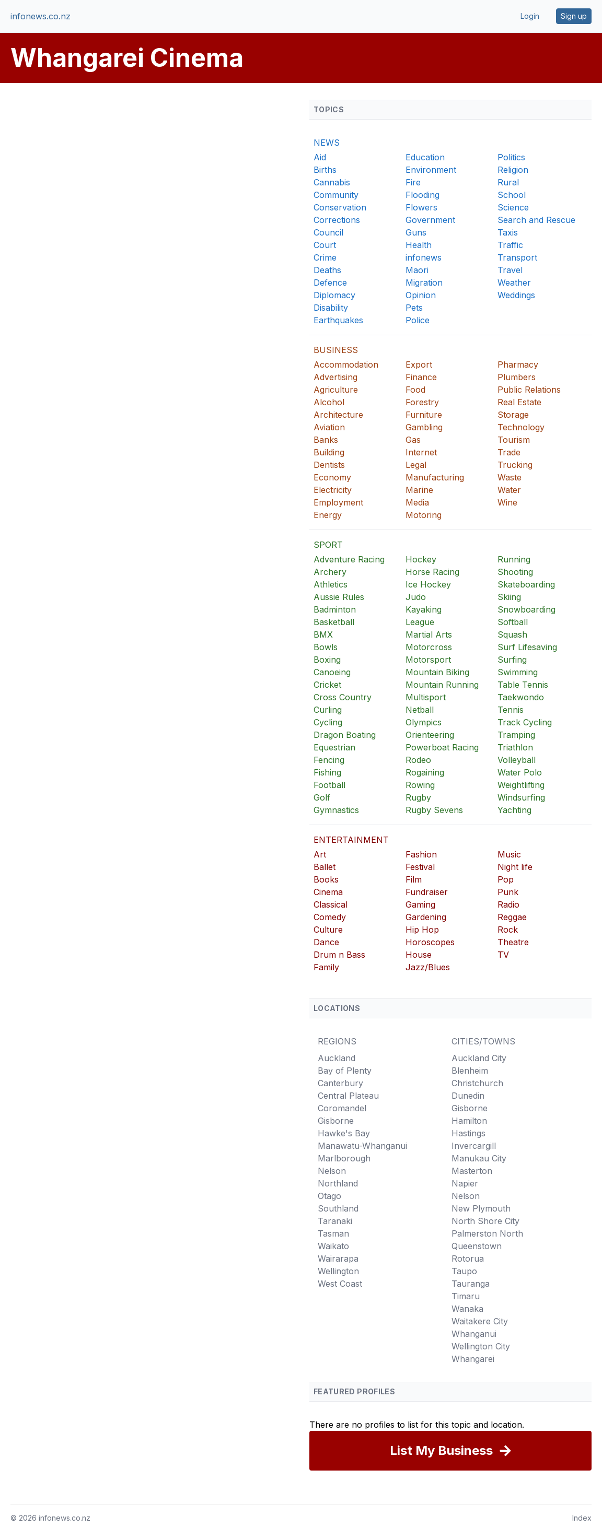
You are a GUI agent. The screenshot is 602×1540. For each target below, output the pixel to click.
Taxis (507, 232)
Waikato (333, 1246)
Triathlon (515, 747)
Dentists (329, 465)
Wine (507, 502)
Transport (517, 257)
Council (328, 232)
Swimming (517, 672)
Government (430, 220)
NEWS (327, 142)
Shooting (515, 572)
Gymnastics (336, 810)
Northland (338, 1183)
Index (582, 1517)
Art (320, 854)
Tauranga (471, 1283)
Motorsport (428, 659)
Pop (505, 879)
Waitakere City (480, 1321)
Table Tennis (522, 684)
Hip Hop (422, 929)
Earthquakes (338, 320)
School (511, 195)
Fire (413, 182)
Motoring (424, 515)
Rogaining (425, 772)
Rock (507, 929)
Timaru (466, 1296)
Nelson (332, 1171)
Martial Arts (429, 634)
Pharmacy (517, 364)
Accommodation (346, 364)
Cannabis (332, 182)
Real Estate (519, 402)
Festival (420, 867)
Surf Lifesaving (527, 647)
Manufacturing (435, 477)
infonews (424, 257)
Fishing (327, 772)
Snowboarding (526, 609)
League (420, 622)
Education (425, 157)
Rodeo (418, 760)
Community (336, 195)
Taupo (464, 1271)
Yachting (514, 810)
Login (529, 15)
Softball (512, 622)
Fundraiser (427, 892)
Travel (510, 270)
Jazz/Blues (428, 967)
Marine (419, 490)
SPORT (328, 544)
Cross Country (343, 697)
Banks (326, 439)
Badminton (335, 609)
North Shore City (485, 1221)
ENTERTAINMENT (351, 839)
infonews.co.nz (40, 16)
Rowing (420, 785)
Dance (326, 942)
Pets (414, 307)
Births (325, 169)
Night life (514, 867)
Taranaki (335, 1221)
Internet (421, 452)
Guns (416, 232)
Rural (508, 182)
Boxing (327, 659)
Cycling (328, 722)
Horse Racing (432, 572)
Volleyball (516, 760)
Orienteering (430, 735)
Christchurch (477, 1083)
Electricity (333, 490)
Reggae (512, 917)
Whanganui (474, 1334)
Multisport (426, 697)
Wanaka (467, 1308)
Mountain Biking (437, 672)
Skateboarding (526, 584)
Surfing (512, 659)
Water (509, 490)
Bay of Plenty (345, 1070)
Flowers (421, 207)
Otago (329, 1196)
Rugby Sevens (434, 810)
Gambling (424, 427)
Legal (416, 465)
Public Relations (529, 389)
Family (326, 967)
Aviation (329, 427)
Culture (328, 929)
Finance (421, 377)
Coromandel (342, 1108)
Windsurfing (521, 797)
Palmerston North (487, 1233)
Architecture (338, 414)
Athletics (331, 584)
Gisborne (336, 1120)
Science (513, 207)
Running (513, 559)
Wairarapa (338, 1258)
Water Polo (519, 772)
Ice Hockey (428, 584)
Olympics (424, 722)
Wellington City (481, 1346)
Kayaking (424, 609)
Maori (417, 270)
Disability (331, 307)
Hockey (421, 559)
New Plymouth (481, 1208)
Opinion (421, 295)
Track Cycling (524, 722)
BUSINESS (336, 350)
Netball (420, 709)
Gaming (420, 904)
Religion (512, 169)
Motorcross (429, 647)
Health (419, 245)
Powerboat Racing (442, 747)
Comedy (330, 917)
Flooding (422, 195)
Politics (511, 157)
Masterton (472, 1171)
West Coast (340, 1283)
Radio (508, 904)
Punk (507, 892)
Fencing (329, 760)
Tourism (513, 439)
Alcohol (329, 402)
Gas (413, 439)
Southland (338, 1208)
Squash (512, 634)
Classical (331, 904)
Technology (521, 427)
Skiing (509, 597)
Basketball (334, 622)
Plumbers (516, 377)
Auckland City (479, 1058)
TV (503, 954)
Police (418, 320)
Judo (416, 597)
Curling (328, 709)
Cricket (327, 684)
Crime (325, 257)
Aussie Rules (339, 597)
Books (326, 879)
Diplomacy (334, 295)
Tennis (510, 709)
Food (415, 389)
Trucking (514, 465)
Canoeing (332, 672)
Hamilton (469, 1120)
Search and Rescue (536, 220)
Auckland (336, 1058)
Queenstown (477, 1246)
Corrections (337, 220)
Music (509, 854)
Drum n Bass (339, 954)
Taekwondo (520, 697)
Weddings (516, 295)
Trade (508, 452)
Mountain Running (442, 684)
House (419, 954)
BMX (323, 634)
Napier (465, 1183)
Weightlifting (521, 785)
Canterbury (340, 1083)
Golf (322, 797)
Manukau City (479, 1158)
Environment (431, 169)
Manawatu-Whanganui (362, 1146)
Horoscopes (430, 942)
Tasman (333, 1233)
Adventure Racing (349, 559)
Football (329, 785)
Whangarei (473, 1359)
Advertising (335, 377)
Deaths (327, 270)
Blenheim (470, 1070)
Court (325, 245)
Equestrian (334, 747)
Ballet (324, 867)
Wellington (338, 1271)
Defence (330, 282)
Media (417, 502)
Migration (424, 282)
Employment (338, 502)
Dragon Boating (345, 735)
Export (419, 364)
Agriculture (336, 389)
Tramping (516, 735)
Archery (330, 572)
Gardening (426, 917)
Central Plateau (348, 1095)
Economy (332, 477)
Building (329, 452)
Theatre (513, 942)
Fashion (421, 854)
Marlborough (344, 1158)
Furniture (424, 414)
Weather (514, 282)
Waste (509, 477)
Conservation (340, 207)
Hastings (468, 1133)
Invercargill (474, 1146)
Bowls (326, 647)
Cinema (328, 892)
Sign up (574, 15)
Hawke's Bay (344, 1133)
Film (414, 879)
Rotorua (468, 1258)
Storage (513, 414)
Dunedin (468, 1095)
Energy (328, 515)
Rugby (418, 797)
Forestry (422, 402)
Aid (320, 157)
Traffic (510, 245)
